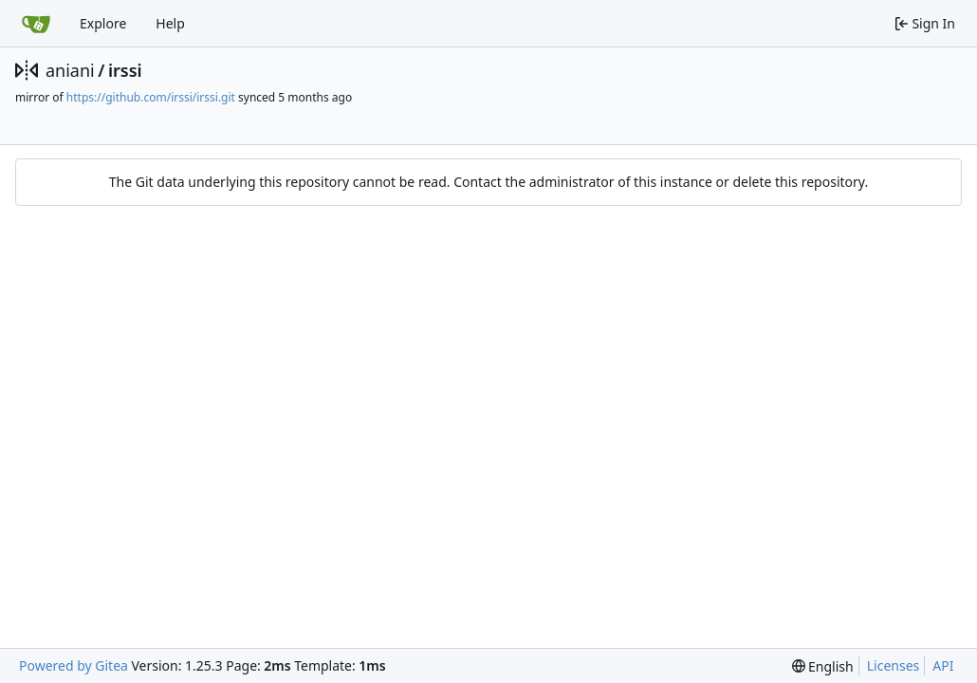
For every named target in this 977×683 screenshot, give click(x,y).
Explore (103, 23)
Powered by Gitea (73, 665)
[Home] (36, 24)
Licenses (893, 665)
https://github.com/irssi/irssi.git (150, 97)
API (942, 665)
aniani (70, 70)
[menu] (823, 666)
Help (170, 23)
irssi (125, 70)
